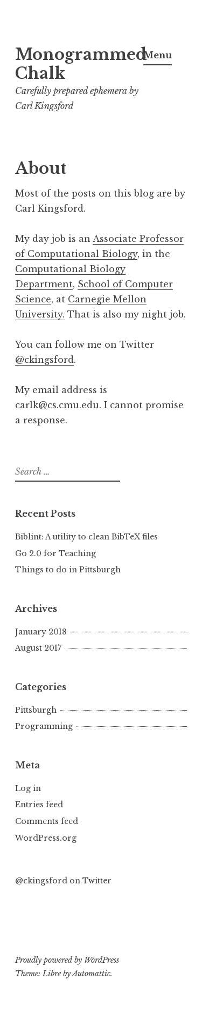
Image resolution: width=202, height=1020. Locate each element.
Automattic (91, 973)
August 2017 (38, 648)
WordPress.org (45, 838)
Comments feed (46, 821)
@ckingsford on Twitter (63, 881)
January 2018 (41, 632)
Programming (44, 726)
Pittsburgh (36, 710)
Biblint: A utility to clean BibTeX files (86, 537)
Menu (157, 55)
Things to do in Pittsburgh (68, 570)
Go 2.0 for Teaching (55, 553)
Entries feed (39, 804)
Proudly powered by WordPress (67, 960)
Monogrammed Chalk (81, 64)
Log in (28, 788)
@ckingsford (44, 359)
